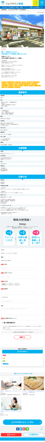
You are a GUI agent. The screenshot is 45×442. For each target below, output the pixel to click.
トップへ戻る (42, 429)
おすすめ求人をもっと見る (22, 424)
